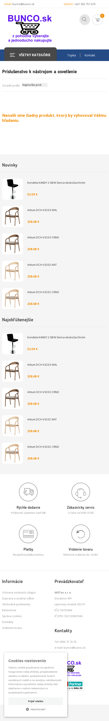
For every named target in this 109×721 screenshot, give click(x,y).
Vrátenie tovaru (12, 628)
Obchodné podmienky (16, 604)
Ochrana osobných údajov (19, 592)
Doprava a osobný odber (18, 598)
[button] (35, 709)
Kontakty (7, 622)
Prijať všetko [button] (35, 701)
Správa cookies (12, 616)
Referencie (9, 610)
